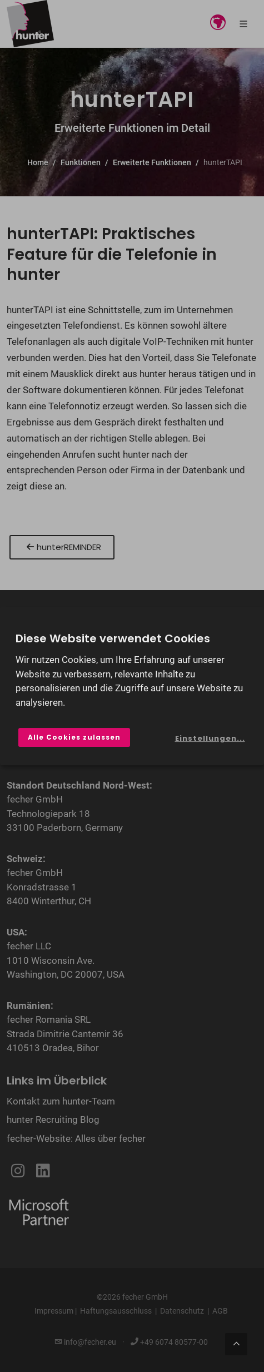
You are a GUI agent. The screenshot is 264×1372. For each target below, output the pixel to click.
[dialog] (132, 686)
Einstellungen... (210, 738)
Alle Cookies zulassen (74, 737)
